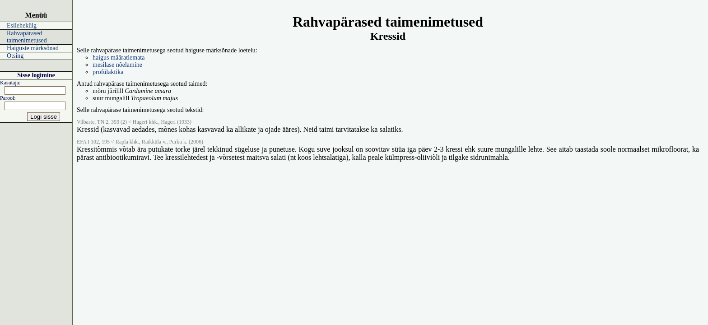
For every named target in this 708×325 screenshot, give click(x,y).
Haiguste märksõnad (33, 48)
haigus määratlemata (118, 57)
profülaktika (108, 72)
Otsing (15, 55)
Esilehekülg (22, 25)
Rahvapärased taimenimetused (27, 37)
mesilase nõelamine (117, 64)
